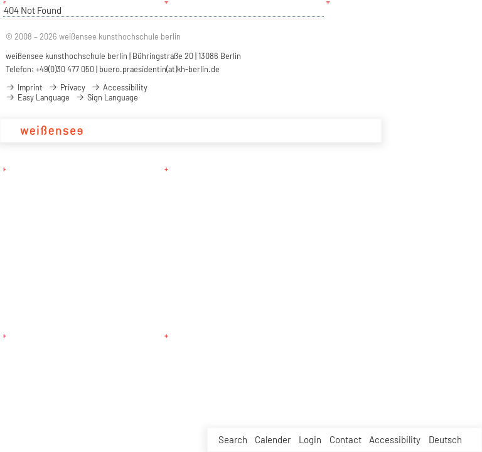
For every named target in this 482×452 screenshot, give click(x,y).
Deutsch (445, 439)
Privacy (66, 87)
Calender (273, 439)
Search (232, 439)
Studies (164, 130)
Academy (122, 130)
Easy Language (38, 97)
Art (229, 130)
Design (201, 130)
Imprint (24, 87)
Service (358, 131)
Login (310, 439)
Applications (310, 130)
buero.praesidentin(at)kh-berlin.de (159, 69)
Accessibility (394, 439)
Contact (345, 439)
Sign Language (106, 97)
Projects (260, 130)
